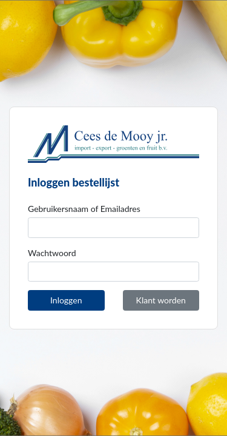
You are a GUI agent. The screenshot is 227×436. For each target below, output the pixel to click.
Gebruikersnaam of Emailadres (84, 208)
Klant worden (161, 300)
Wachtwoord (52, 253)
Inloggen (66, 300)
